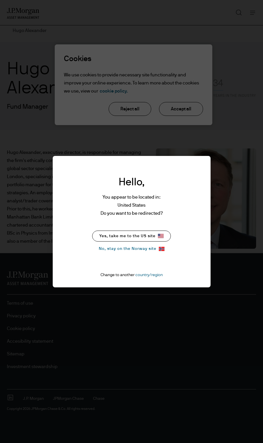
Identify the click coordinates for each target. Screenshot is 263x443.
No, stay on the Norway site (131, 249)
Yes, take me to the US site (131, 236)
